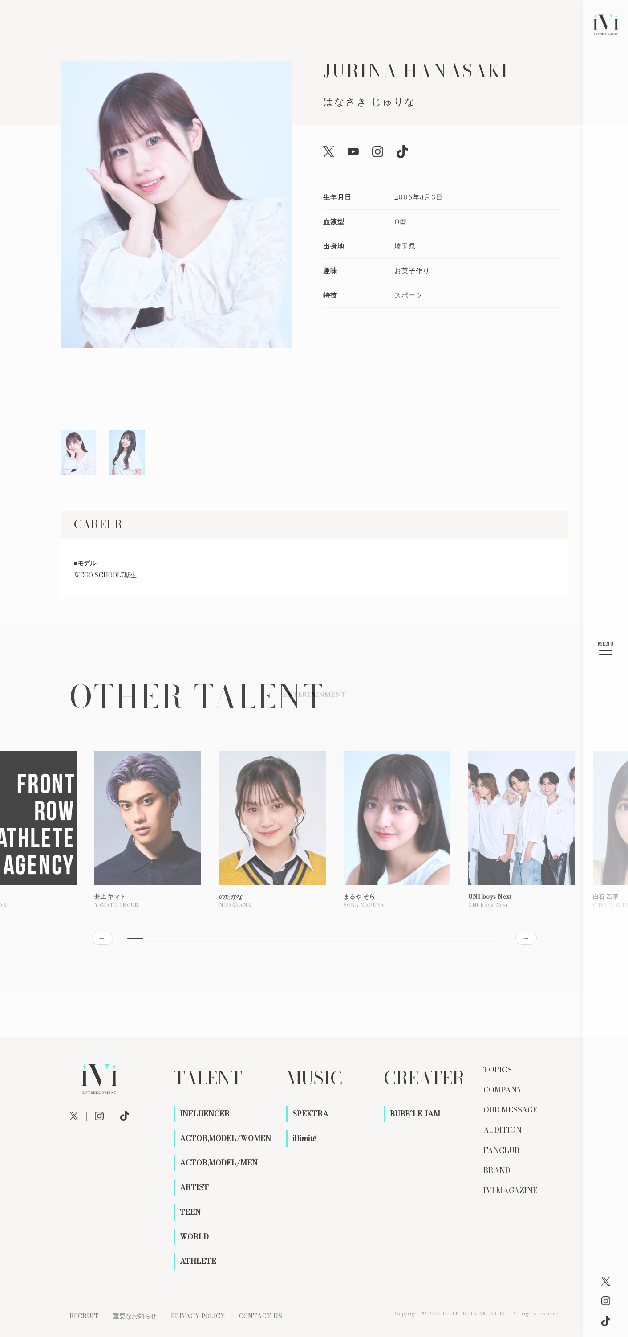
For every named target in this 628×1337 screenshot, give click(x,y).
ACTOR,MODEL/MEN (219, 1163)
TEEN (190, 1212)
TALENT (208, 1078)
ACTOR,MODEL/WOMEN (225, 1138)
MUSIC (314, 1078)
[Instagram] (605, 1300)
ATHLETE (198, 1261)
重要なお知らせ (135, 1316)
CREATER (424, 1078)
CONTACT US (260, 1316)
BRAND (497, 1170)
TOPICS (497, 1069)
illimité (304, 1138)
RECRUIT (84, 1316)
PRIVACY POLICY (198, 1316)
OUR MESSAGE (510, 1110)
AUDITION (502, 1130)
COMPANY (502, 1090)
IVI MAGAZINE (510, 1190)
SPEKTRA (310, 1114)
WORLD (194, 1237)
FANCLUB (501, 1150)
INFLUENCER (205, 1114)
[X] (605, 1281)
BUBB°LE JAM (415, 1114)
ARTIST (194, 1187)
